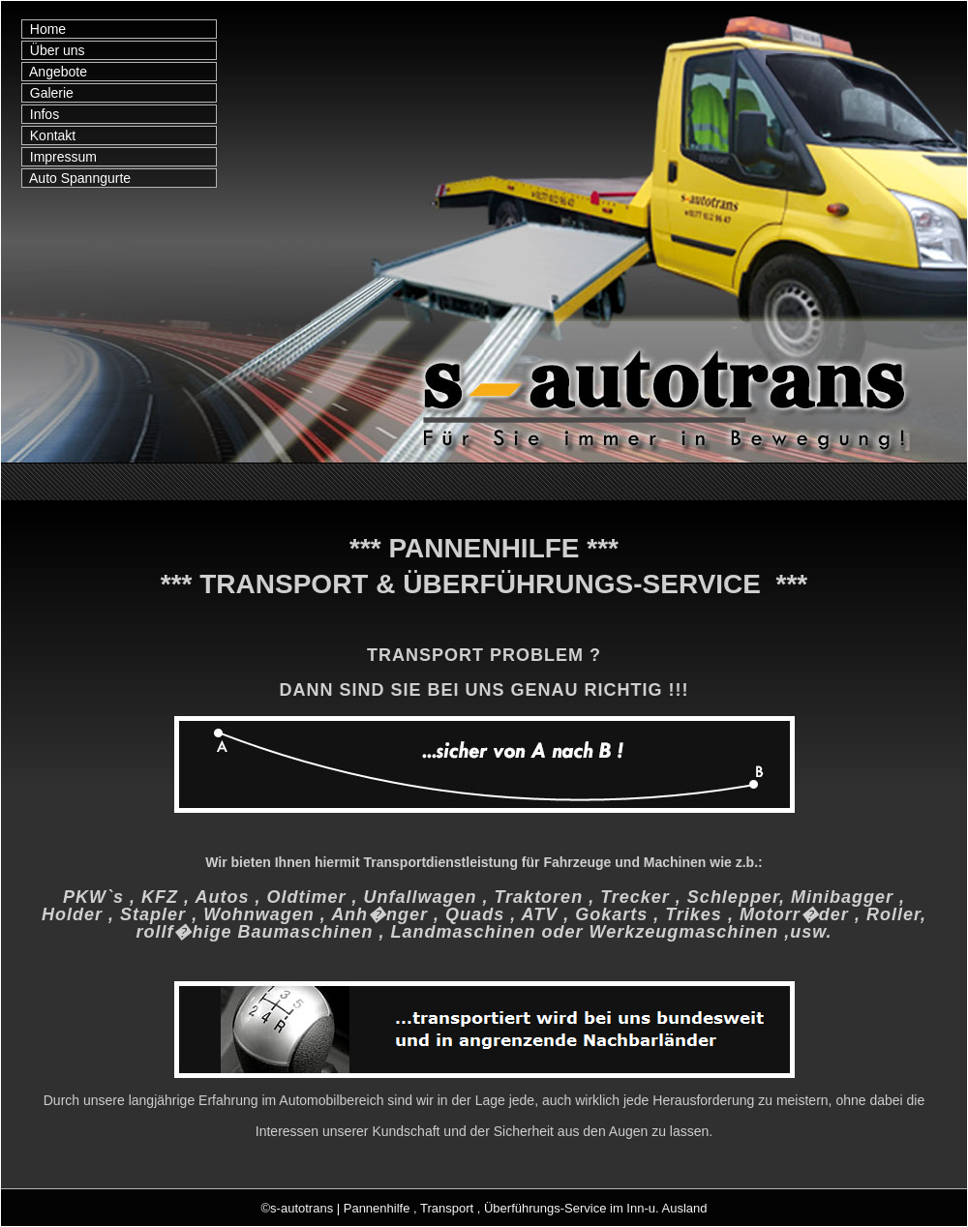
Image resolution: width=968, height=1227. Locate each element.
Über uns (53, 50)
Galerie (48, 93)
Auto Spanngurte (76, 178)
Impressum (59, 157)
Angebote (54, 71)
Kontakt (49, 135)
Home (44, 29)
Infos (40, 114)
